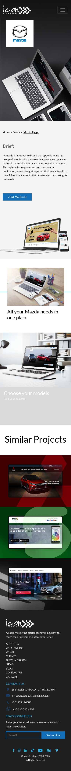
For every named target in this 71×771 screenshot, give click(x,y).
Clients (11, 656)
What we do (14, 648)
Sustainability (16, 660)
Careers (11, 676)
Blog (9, 668)
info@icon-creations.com (31, 695)
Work (16, 132)
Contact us (14, 672)
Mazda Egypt (31, 132)
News (9, 664)
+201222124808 (21, 702)
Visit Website (17, 197)
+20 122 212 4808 (20, 709)
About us (12, 643)
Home (6, 132)
